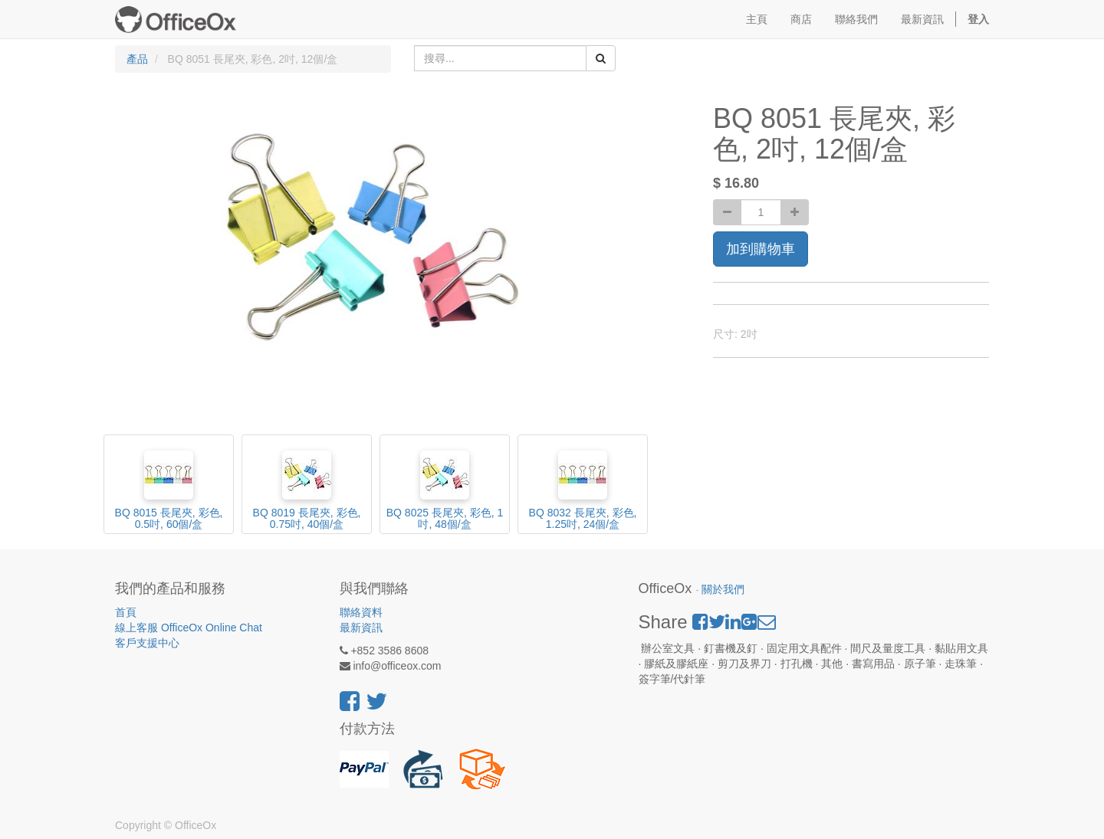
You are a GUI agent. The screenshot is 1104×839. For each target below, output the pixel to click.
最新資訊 (361, 627)
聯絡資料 (361, 612)
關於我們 (723, 589)
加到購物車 (760, 249)
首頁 (125, 612)
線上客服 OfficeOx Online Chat (188, 627)
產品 (137, 59)
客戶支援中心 (147, 643)
